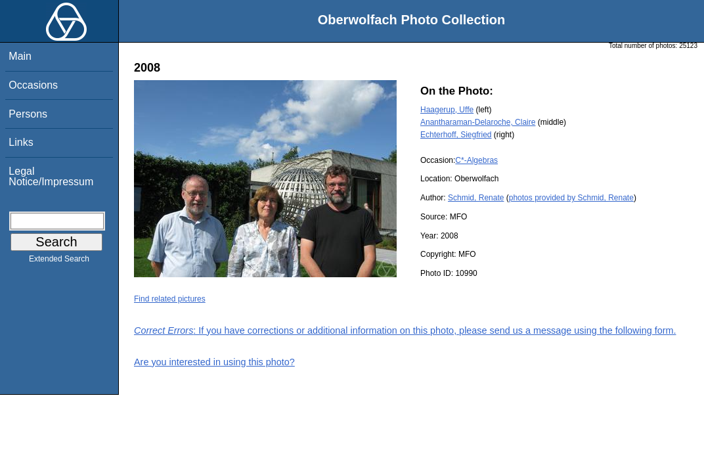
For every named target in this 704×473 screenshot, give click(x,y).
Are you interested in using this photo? (214, 362)
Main (20, 56)
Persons (28, 114)
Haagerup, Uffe (446, 109)
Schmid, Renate (476, 197)
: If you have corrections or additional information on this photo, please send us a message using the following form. (405, 330)
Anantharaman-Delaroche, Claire (477, 122)
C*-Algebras (476, 160)
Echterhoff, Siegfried (456, 134)
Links (21, 142)
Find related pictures (170, 299)
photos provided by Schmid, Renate (571, 197)
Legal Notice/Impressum (51, 176)
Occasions (33, 85)
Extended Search (59, 261)
